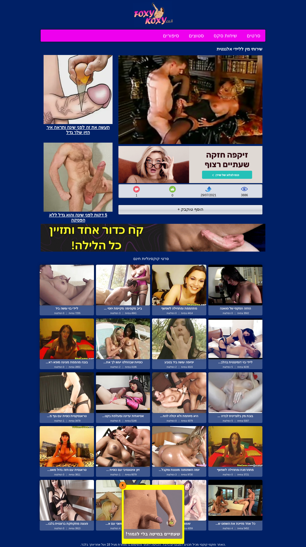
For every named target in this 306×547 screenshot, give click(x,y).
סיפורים (171, 35)
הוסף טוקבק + (190, 209)
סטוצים (196, 35)
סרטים (253, 35)
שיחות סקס (225, 35)
